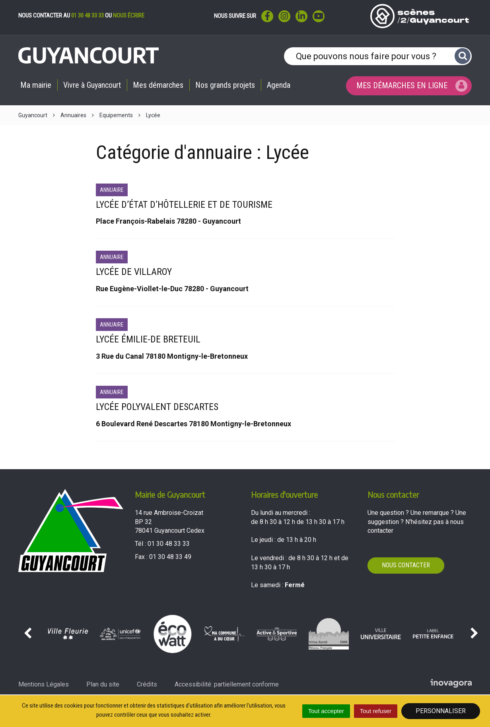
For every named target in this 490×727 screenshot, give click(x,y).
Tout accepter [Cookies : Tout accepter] (326, 711)
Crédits (147, 684)
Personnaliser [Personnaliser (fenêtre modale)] (441, 711)
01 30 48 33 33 (87, 15)
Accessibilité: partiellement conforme (227, 684)
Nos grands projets (225, 85)
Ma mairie (35, 85)
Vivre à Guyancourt (92, 85)
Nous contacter (406, 565)
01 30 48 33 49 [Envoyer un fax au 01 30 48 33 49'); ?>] (170, 557)
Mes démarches (158, 85)
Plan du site (102, 684)
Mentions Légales (43, 684)
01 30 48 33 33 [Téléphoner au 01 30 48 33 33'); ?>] (169, 543)
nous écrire (128, 15)
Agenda (278, 85)
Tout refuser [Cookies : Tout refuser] (375, 711)
